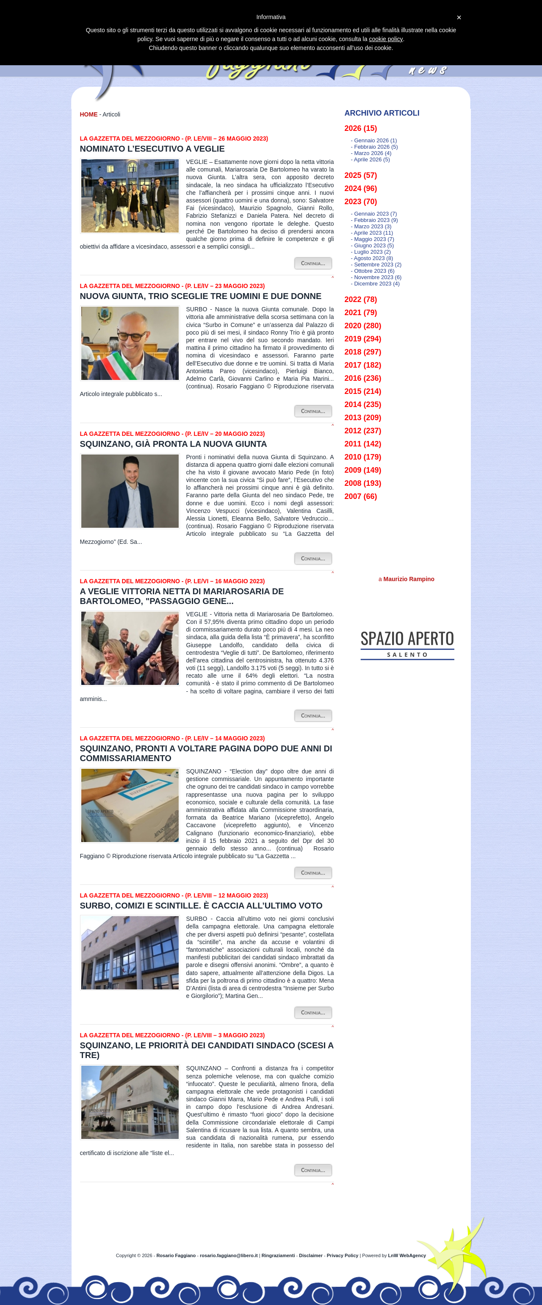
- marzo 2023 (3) (371, 226)
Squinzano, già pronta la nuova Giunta (173, 444)
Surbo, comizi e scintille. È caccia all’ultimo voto (201, 905)
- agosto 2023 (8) (372, 258)
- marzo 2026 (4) (371, 153)
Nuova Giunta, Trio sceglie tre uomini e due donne (201, 296)
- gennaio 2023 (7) (374, 214)
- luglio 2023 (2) (371, 252)
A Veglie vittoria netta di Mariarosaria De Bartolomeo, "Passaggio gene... (182, 596)
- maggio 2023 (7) (373, 239)
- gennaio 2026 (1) (374, 140)
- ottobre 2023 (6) (373, 271)
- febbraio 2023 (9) (374, 220)
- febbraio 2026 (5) (374, 147)
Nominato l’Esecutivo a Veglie (152, 148)
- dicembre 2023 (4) (375, 283)
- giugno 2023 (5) (372, 245)
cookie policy (386, 39)
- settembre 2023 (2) (376, 264)
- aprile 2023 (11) (372, 233)
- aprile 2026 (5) (370, 159)
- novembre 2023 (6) (376, 277)
